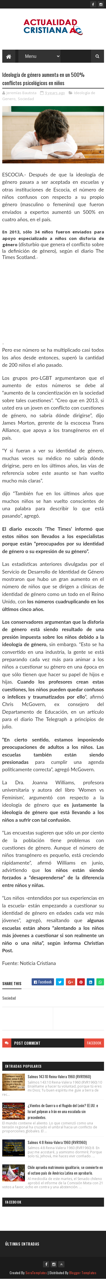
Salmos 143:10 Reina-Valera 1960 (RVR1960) (59, 1076)
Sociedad (26, 98)
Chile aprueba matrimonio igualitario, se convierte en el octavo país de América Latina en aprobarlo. (65, 1170)
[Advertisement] (53, 300)
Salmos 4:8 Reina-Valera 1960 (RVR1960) (57, 1142)
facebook (94, 1042)
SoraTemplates (36, 1272)
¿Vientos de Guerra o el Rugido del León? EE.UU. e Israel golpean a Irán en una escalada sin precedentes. (63, 1111)
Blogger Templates (82, 1272)
